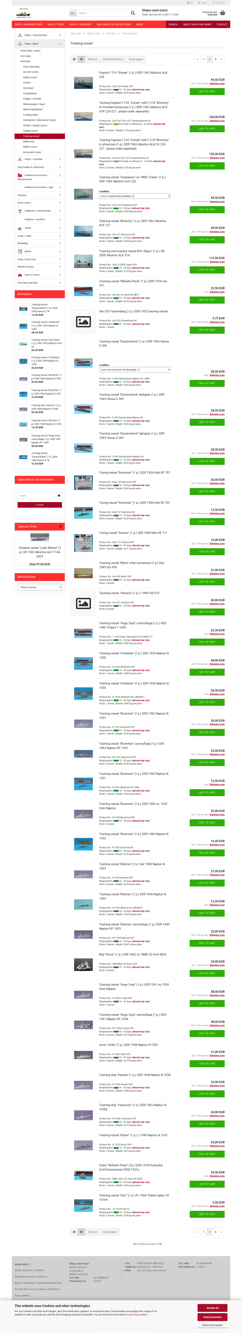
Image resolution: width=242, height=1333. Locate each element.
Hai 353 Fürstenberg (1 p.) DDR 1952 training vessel (133, 311)
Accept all (212, 1307)
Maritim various (26, 266)
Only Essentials (212, 1317)
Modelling (23, 243)
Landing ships (30, 114)
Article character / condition (29, 1270)
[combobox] (93, 59)
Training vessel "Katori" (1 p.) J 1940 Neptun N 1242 (133, 1135)
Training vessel (31, 136)
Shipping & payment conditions (31, 1276)
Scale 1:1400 (24, 236)
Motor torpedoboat (33, 109)
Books (24, 251)
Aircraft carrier (30, 72)
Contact (222, 24)
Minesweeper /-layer (34, 104)
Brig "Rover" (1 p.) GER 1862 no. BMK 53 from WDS (132, 954)
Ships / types (56, 24)
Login (40, 505)
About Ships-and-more (197, 24)
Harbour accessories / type (35, 187)
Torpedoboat (29, 93)
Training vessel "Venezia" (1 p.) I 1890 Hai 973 (129, 593)
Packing (22, 195)
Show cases (24, 202)
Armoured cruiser (32, 152)
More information (212, 1325)
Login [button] (202, 2)
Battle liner (28, 141)
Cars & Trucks (29, 275)
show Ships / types (30, 50)
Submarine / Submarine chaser (39, 120)
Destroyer (28, 88)
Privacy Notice (140, 1314)
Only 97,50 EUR (40, 564)
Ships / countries (80, 24)
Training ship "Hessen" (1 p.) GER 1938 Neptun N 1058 (134, 1075)
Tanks (24, 228)
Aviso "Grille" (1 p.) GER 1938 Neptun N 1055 (128, 1045)
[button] (190, 3)
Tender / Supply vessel (35, 125)
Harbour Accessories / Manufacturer (33, 177)
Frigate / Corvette (32, 98)
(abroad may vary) (141, 89)
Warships (25, 61)
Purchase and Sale (27, 282)
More (139, 24)
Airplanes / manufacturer (34, 211)
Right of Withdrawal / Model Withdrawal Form (38, 1283)
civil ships (25, 56)
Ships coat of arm (27, 259)
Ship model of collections (114, 24)
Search (173, 24)
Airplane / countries (31, 219)
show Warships (31, 66)
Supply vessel (30, 130)
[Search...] (73, 13)
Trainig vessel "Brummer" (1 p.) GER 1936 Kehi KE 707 (134, 472)
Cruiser (27, 82)
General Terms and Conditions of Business (37, 1289)
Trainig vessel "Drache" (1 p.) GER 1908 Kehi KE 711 (133, 533)
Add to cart (207, 91)
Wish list (219, 2)
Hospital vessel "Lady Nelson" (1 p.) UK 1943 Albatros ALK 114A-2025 (40, 552)
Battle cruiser (30, 77)
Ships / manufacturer (28, 24)
